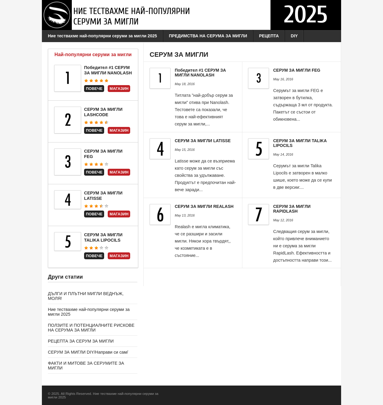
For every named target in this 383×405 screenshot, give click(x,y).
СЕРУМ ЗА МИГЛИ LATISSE (203, 140)
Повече (94, 88)
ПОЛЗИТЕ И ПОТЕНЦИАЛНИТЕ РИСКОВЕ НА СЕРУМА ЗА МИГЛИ (91, 327)
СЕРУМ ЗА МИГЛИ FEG (296, 70)
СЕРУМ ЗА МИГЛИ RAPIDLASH (292, 209)
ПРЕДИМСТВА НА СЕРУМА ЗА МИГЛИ (208, 35)
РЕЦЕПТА (269, 35)
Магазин (119, 88)
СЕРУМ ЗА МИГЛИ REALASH (204, 206)
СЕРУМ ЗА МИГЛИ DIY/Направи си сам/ (88, 352)
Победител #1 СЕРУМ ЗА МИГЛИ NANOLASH (200, 72)
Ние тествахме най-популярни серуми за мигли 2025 (102, 35)
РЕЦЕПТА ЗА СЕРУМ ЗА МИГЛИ (81, 341)
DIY (294, 35)
